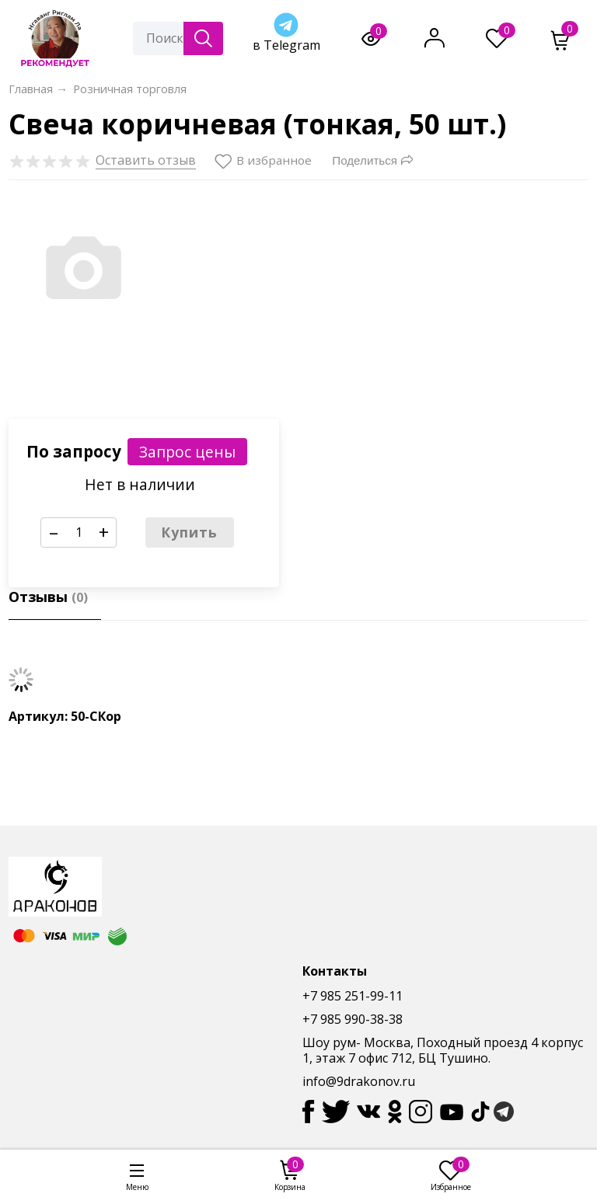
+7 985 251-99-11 (352, 995)
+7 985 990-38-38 (352, 1019)
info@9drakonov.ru (358, 1081)
